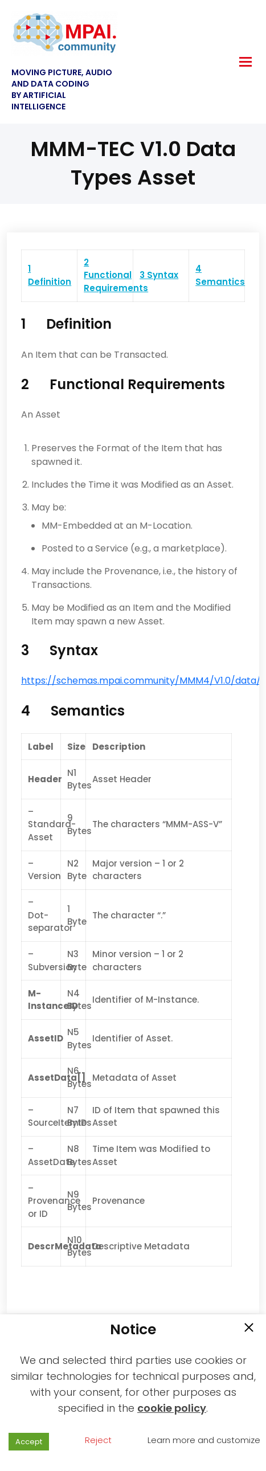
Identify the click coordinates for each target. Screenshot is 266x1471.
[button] (249, 1328)
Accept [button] (28, 1441)
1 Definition (49, 275)
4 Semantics (220, 275)
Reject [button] (98, 1440)
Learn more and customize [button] (204, 1440)
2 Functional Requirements (116, 275)
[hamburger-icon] (245, 62)
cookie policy (171, 1408)
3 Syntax (159, 275)
